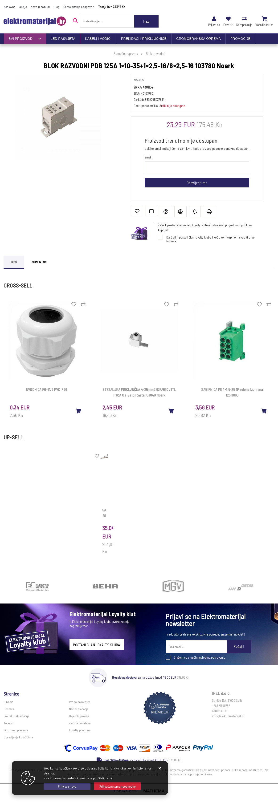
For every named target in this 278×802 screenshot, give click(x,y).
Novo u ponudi (40, 7)
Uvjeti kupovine (79, 716)
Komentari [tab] (39, 262)
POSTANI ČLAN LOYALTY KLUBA (96, 644)
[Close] (67, 786)
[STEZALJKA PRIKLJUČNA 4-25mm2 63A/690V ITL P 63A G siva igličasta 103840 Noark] (171, 411)
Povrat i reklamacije (16, 716)
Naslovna (10, 7)
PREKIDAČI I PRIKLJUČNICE (144, 39)
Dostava (9, 709)
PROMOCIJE (240, 39)
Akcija (23, 7)
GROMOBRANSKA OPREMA (198, 39)
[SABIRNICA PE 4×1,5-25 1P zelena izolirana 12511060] (264, 411)
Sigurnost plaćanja (16, 730)
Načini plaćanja (79, 709)
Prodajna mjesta (79, 702)
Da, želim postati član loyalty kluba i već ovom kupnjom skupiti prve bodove (210, 239)
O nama (8, 702)
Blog (56, 7)
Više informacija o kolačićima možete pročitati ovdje (78, 778)
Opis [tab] (14, 262)
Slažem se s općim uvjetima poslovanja (199, 657)
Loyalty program (80, 730)
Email (148, 157)
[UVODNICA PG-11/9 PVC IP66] (78, 411)
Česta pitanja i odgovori (78, 7)
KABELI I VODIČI (98, 39)
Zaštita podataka (79, 723)
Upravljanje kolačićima (18, 737)
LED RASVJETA (63, 39)
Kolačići (9, 723)
